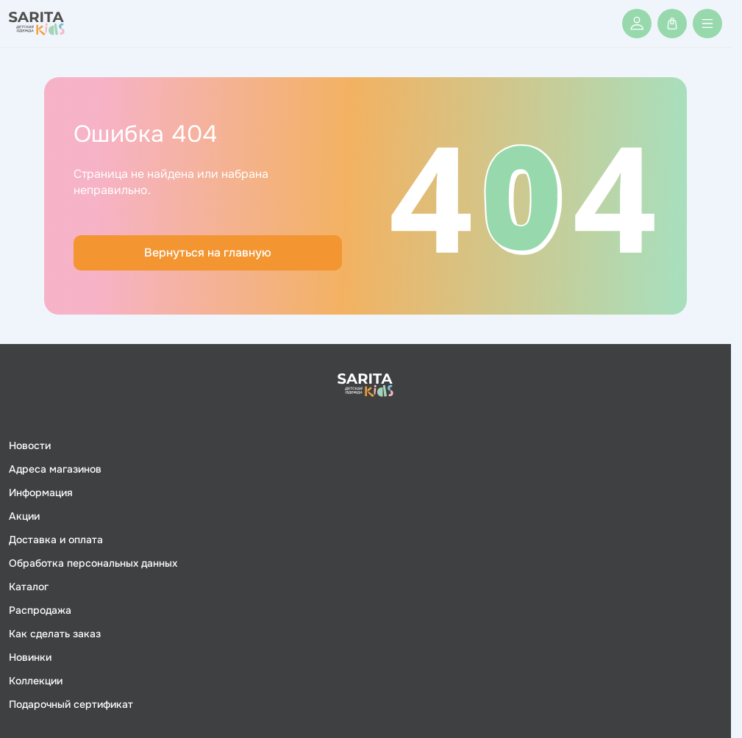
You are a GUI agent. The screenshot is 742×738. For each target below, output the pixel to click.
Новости (30, 445)
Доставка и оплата (56, 539)
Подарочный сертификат (71, 704)
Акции (24, 516)
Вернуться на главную (207, 252)
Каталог (29, 586)
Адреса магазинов (55, 469)
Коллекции (36, 680)
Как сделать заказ (55, 633)
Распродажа (40, 610)
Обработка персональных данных (93, 563)
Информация (41, 492)
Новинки (30, 657)
